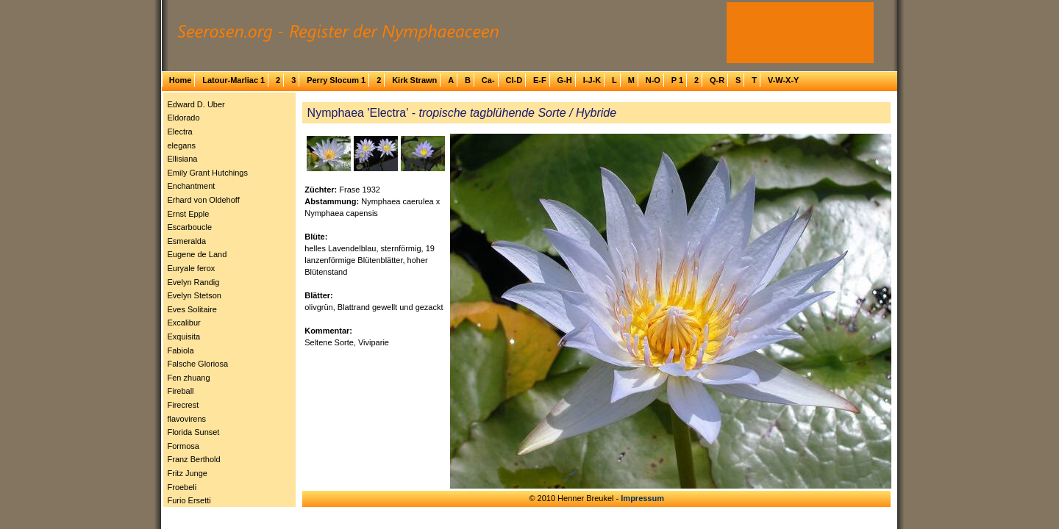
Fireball (181, 390)
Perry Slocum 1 (336, 80)
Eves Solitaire (192, 309)
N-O (653, 80)
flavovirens (187, 418)
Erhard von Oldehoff (204, 199)
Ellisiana (183, 158)
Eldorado (184, 117)
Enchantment (191, 185)
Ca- (488, 80)
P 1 (677, 80)
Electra (180, 131)
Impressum (642, 498)
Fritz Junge (187, 473)
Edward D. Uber (196, 104)
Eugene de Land (197, 254)
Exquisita (184, 336)
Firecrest (183, 404)
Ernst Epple (189, 213)
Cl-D (513, 80)
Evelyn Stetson (194, 295)
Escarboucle (190, 227)
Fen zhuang (189, 377)
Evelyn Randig (194, 282)
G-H (564, 80)
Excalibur (184, 322)
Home (180, 80)
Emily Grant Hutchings (208, 172)
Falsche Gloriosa (198, 363)
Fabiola (181, 350)
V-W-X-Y (783, 80)
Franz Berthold (194, 459)
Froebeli (182, 487)
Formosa (183, 446)
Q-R (717, 80)
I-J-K (592, 80)
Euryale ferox (191, 268)
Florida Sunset (194, 432)
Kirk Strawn (414, 80)
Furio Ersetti (189, 500)
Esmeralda (187, 241)
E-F (539, 80)
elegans (182, 145)
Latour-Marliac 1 (233, 80)
